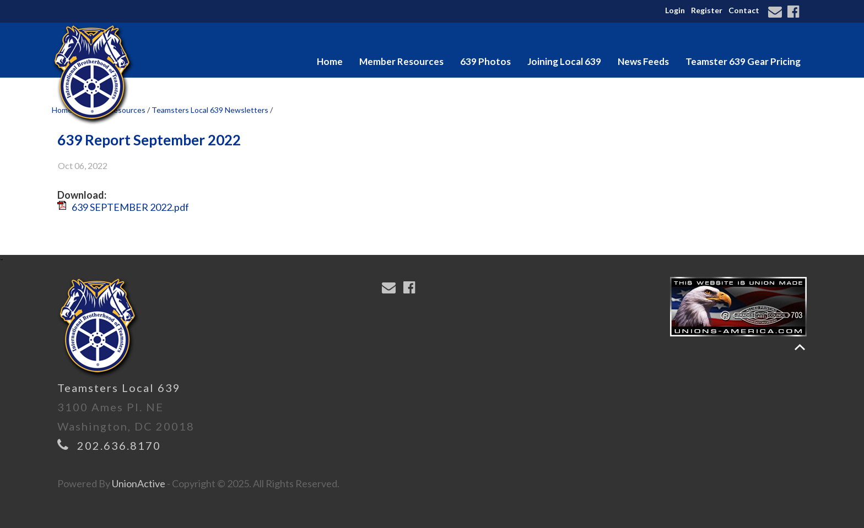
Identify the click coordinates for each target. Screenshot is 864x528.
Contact (743, 10)
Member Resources (401, 61)
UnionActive (138, 483)
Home (330, 61)
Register (706, 10)
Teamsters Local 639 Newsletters (210, 110)
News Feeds (643, 61)
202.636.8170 (119, 445)
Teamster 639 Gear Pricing (743, 61)
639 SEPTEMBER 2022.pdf (130, 207)
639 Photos (485, 61)
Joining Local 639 (564, 61)
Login (675, 10)
